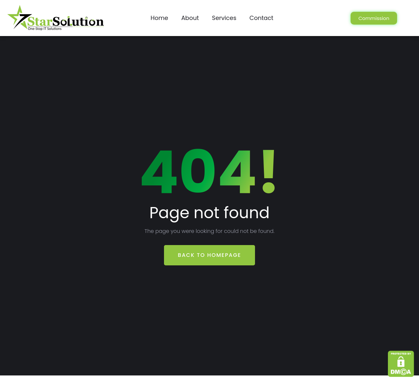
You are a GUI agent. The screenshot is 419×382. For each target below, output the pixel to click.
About (190, 18)
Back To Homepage (209, 255)
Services (224, 18)
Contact (261, 18)
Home (159, 18)
